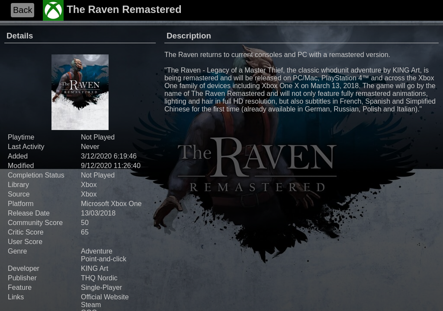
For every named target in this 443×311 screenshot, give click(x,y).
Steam (91, 304)
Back (22, 10)
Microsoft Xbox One (111, 203)
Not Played (98, 175)
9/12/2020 (96, 165)
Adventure (96, 251)
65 (85, 232)
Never (90, 146)
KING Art (94, 268)
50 (85, 222)
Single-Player (101, 287)
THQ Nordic (99, 278)
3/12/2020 (96, 156)
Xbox (88, 184)
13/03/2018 (98, 213)
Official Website (105, 297)
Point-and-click (103, 259)
